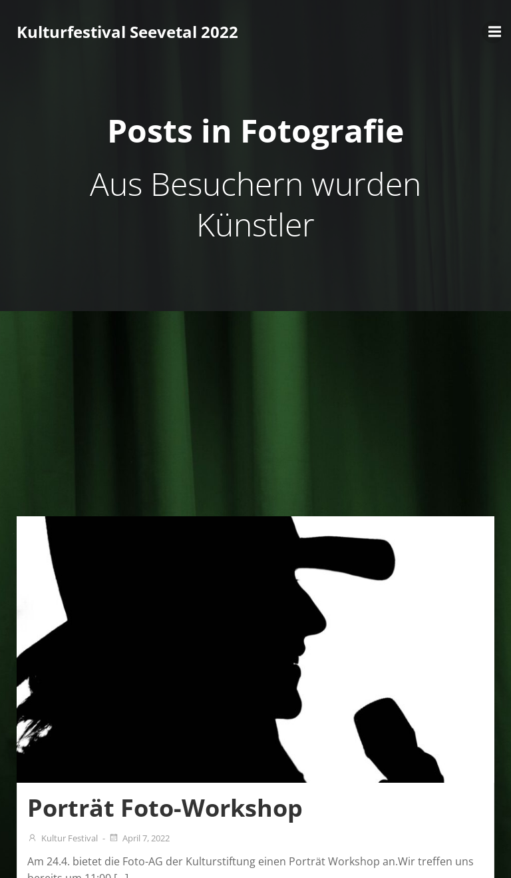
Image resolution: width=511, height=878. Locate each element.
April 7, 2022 (139, 838)
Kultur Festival (62, 838)
